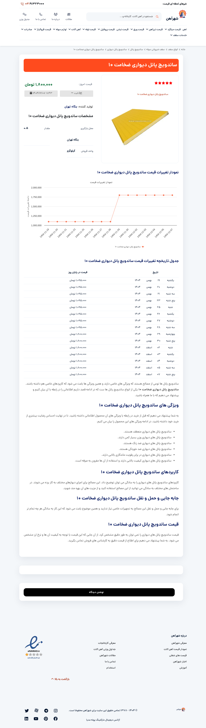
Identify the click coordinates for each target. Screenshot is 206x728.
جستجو (157, 16)
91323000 (31, 4)
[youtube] (27, 709)
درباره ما (56, 16)
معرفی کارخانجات (107, 642)
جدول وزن (24, 16)
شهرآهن (169, 17)
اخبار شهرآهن (180, 660)
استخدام (111, 667)
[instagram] (57, 709)
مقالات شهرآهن (108, 654)
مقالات (69, 16)
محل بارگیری (87, 127)
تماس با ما (41, 16)
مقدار (47, 127)
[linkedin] (58, 715)
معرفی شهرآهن (179, 642)
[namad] (33, 646)
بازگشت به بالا (60, 678)
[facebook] (36, 709)
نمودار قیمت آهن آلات (175, 648)
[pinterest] (31, 709)
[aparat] (47, 709)
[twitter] (42, 709)
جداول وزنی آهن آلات (105, 648)
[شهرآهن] (182, 16)
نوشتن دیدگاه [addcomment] (98, 590)
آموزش (183, 667)
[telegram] (52, 709)
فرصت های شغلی (178, 654)
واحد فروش (87, 150)
